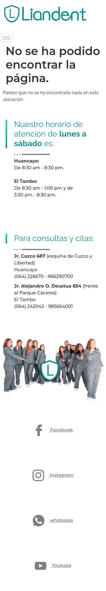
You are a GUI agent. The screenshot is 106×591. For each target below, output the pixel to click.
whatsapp (53, 520)
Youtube (53, 566)
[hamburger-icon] (6, 38)
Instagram (53, 475)
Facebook (53, 430)
